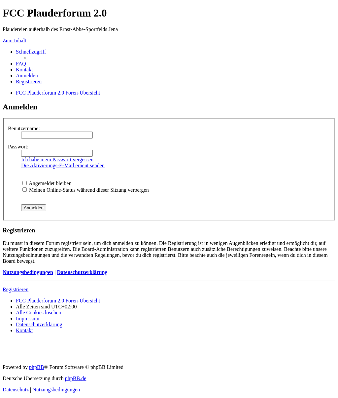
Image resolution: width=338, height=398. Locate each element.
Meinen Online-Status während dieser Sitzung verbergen (85, 190)
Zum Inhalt (14, 40)
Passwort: (18, 146)
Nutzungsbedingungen (28, 272)
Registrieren (15, 289)
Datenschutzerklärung (82, 272)
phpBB (36, 367)
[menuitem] (21, 63)
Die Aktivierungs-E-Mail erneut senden (63, 165)
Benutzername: (24, 128)
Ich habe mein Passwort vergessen (57, 159)
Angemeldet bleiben (46, 183)
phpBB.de (75, 378)
